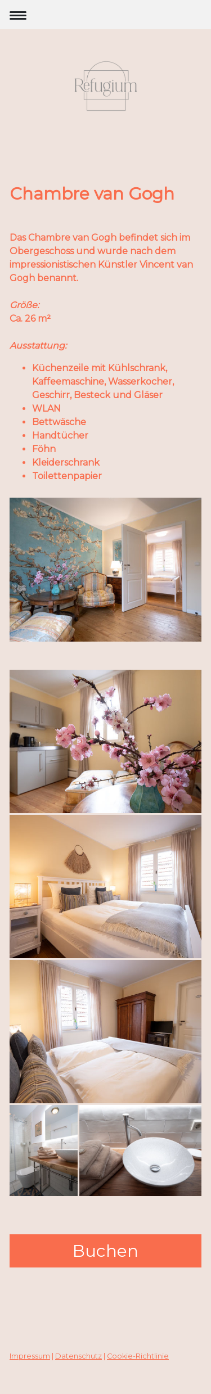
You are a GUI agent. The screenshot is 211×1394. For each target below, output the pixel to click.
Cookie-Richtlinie (138, 1356)
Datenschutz (78, 1356)
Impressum (30, 1356)
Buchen (105, 1250)
